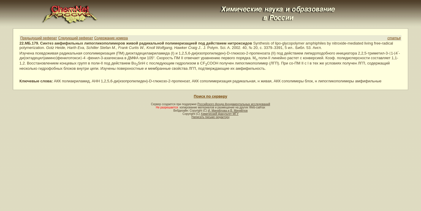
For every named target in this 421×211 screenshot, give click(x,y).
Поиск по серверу (210, 96)
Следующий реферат (75, 38)
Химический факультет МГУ (219, 113)
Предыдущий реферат (38, 38)
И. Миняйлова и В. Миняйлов (228, 110)
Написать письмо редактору (210, 117)
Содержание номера (111, 38)
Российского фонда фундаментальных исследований (233, 104)
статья (394, 38)
